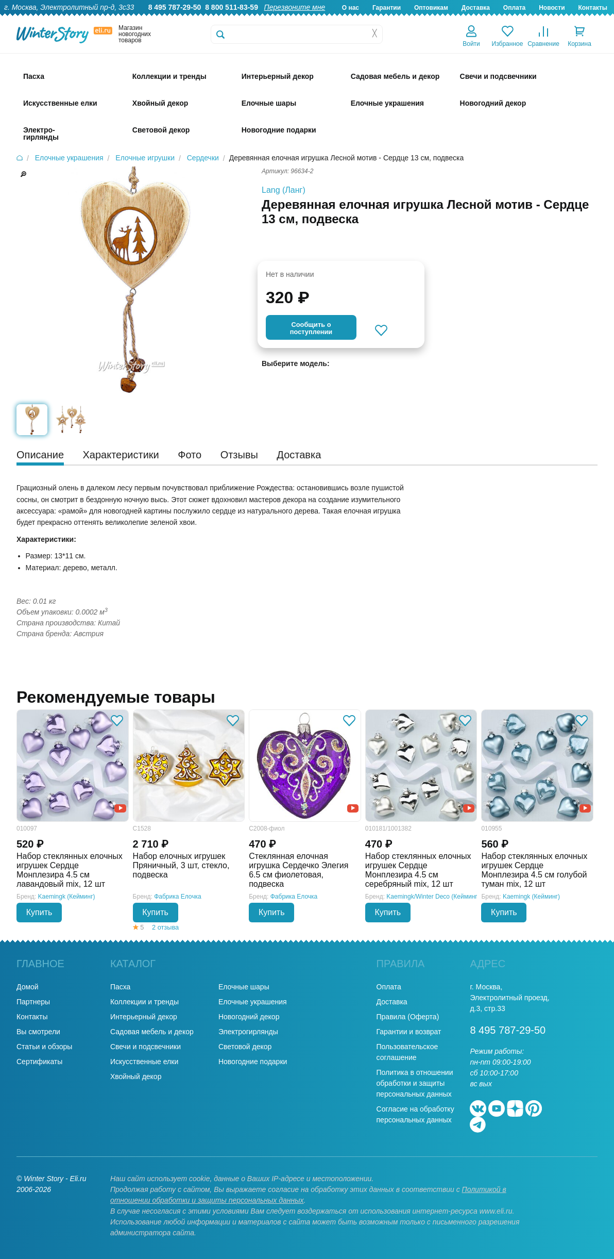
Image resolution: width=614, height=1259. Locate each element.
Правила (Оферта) (408, 1017)
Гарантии (386, 7)
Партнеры (33, 1002)
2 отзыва (165, 927)
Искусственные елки (144, 1061)
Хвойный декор (136, 1076)
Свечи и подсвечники (145, 1046)
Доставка (476, 7)
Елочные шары (243, 987)
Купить (39, 912)
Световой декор (244, 1046)
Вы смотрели (38, 1032)
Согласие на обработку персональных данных (415, 1114)
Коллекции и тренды (144, 1002)
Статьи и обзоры (44, 1046)
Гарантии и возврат (409, 1032)
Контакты (592, 7)
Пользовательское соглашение (407, 1052)
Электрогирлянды (248, 1032)
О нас (350, 7)
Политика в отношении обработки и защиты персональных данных (415, 1083)
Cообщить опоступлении (311, 328)
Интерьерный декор (143, 1017)
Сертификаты (39, 1061)
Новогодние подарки (252, 1061)
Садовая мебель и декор (152, 1032)
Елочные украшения (252, 1002)
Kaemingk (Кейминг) (66, 896)
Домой (27, 987)
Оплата (514, 7)
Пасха (120, 987)
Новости (552, 7)
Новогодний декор (248, 1017)
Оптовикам (431, 7)
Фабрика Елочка (177, 896)
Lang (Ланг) (283, 190)
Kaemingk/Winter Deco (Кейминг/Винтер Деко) (451, 896)
